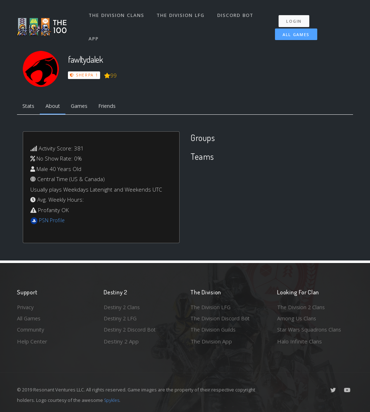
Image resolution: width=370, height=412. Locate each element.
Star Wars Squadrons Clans (310, 329)
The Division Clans (117, 13)
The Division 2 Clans (302, 306)
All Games (293, 31)
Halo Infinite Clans (299, 341)
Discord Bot (236, 13)
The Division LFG (182, 13)
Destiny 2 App (121, 341)
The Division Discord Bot (221, 317)
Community (31, 329)
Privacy (26, 306)
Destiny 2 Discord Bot (131, 329)
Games (82, 106)
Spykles (112, 400)
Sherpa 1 (84, 75)
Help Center (32, 341)
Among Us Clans (297, 317)
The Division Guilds (213, 329)
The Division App (211, 341)
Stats (29, 106)
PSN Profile (52, 221)
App (94, 34)
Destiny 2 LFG (121, 317)
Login (296, 18)
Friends (112, 106)
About (54, 106)
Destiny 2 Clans (123, 306)
